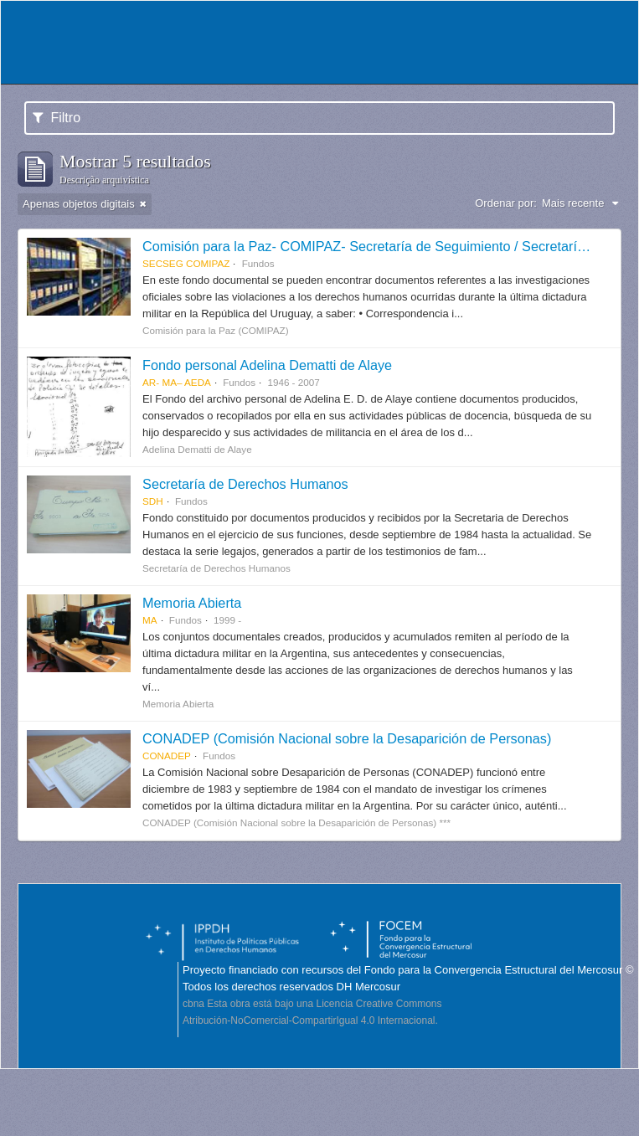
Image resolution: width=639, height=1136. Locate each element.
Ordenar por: (506, 203)
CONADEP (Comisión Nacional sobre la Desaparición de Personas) (346, 738)
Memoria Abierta (191, 602)
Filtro (56, 118)
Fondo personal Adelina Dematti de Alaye (267, 365)
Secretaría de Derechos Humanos (245, 483)
